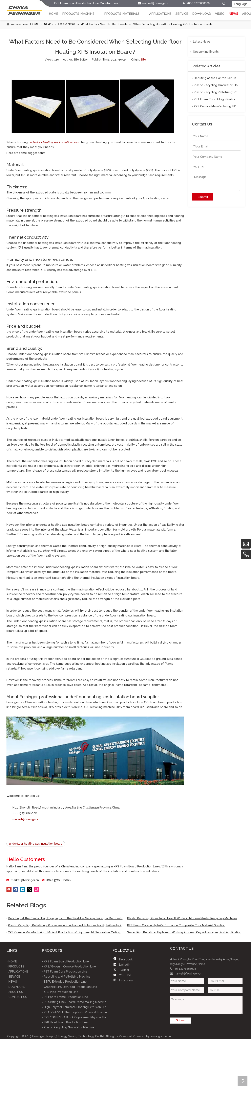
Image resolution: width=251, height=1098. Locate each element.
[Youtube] (9, 889)
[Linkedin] (22, 889)
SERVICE (14, 976)
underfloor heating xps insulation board (35, 843)
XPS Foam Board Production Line (66, 961)
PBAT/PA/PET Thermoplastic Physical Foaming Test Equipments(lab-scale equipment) (103, 1012)
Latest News (200, 41)
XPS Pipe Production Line (61, 992)
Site (143, 59)
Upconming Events (204, 51)
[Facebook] (15, 889)
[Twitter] (29, 889)
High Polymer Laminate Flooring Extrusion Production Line (83, 1007)
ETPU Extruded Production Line (65, 981)
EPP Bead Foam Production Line (66, 1022)
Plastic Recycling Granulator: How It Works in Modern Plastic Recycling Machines (216, 85)
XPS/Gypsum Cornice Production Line (70, 966)
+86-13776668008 (58, 880)
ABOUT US (15, 992)
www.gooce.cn (160, 1036)
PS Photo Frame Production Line (66, 997)
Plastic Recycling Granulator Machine (69, 1027)
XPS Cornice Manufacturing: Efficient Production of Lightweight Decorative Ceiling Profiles (216, 106)
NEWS (12, 981)
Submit (203, 196)
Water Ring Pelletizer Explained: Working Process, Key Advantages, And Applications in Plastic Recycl (185, 932)
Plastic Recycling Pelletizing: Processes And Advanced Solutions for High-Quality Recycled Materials (216, 92)
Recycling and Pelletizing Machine (67, 976)
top (242, 1081)
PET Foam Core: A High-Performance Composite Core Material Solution (216, 99)
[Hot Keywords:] (224, 3)
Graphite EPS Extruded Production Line (70, 986)
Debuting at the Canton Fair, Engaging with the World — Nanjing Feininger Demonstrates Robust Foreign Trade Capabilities (216, 78)
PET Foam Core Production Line (65, 971)
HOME (12, 961)
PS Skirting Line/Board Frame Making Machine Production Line (86, 1002)
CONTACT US (17, 997)
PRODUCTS (16, 966)
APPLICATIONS (18, 971)
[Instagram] (36, 889)
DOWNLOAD (16, 986)
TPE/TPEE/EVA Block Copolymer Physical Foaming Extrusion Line (89, 1017)
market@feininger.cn (156, 3)
